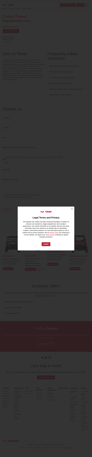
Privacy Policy (54, 232)
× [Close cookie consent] (72, 209)
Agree (46, 244)
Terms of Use (50, 234)
